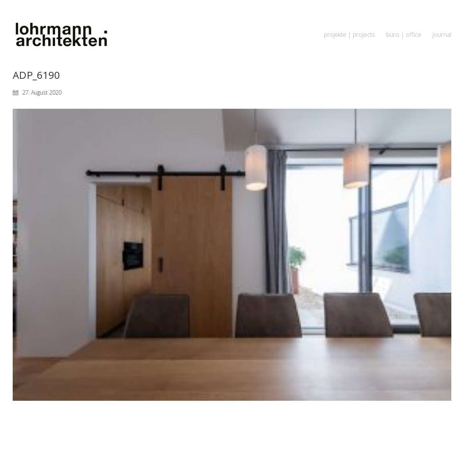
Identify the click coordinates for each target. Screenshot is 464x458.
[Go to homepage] (61, 34)
